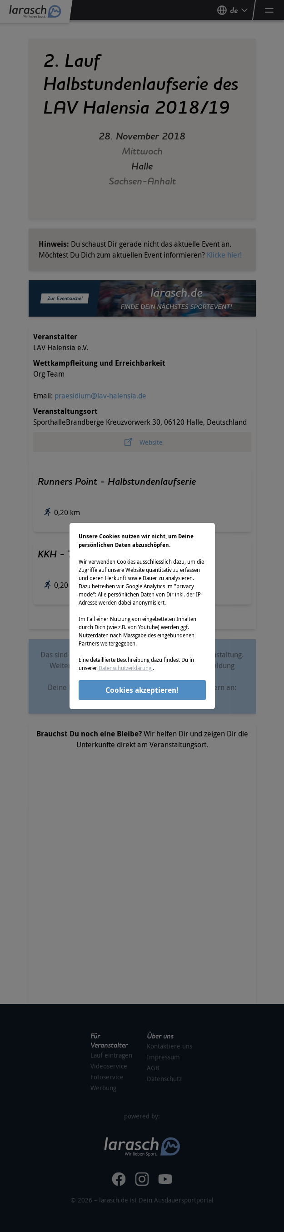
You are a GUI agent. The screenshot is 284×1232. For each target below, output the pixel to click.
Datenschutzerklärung (126, 667)
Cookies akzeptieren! (142, 690)
